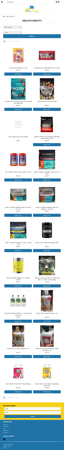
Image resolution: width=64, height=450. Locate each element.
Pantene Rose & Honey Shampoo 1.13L (47, 313)
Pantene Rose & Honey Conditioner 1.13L (18, 348)
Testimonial (6, 426)
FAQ (4, 428)
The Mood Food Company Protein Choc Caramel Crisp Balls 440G (18, 102)
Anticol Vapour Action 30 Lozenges (18, 136)
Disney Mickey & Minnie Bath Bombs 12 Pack (47, 68)
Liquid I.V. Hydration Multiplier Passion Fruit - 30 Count (47, 173)
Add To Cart (18, 74)
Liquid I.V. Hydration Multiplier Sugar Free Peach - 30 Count (18, 208)
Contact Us (5, 432)
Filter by (32, 36)
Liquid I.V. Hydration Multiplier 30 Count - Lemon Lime (18, 243)
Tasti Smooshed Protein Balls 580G (47, 101)
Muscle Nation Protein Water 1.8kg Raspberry (18, 384)
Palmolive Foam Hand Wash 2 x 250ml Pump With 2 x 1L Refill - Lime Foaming (46, 279)
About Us (5, 424)
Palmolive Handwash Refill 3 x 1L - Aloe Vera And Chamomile (18, 314)
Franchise (5, 430)
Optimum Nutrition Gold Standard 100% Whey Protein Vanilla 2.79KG (47, 137)
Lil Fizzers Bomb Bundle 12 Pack (18, 68)
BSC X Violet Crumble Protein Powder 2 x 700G (18, 172)
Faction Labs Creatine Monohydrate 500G (47, 242)
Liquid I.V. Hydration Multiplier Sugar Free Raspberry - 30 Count (47, 208)
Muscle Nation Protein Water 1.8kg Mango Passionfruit (47, 384)
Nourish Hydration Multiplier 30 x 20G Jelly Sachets (18, 279)
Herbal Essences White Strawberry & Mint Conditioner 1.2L (46, 349)
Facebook (4, 439)
